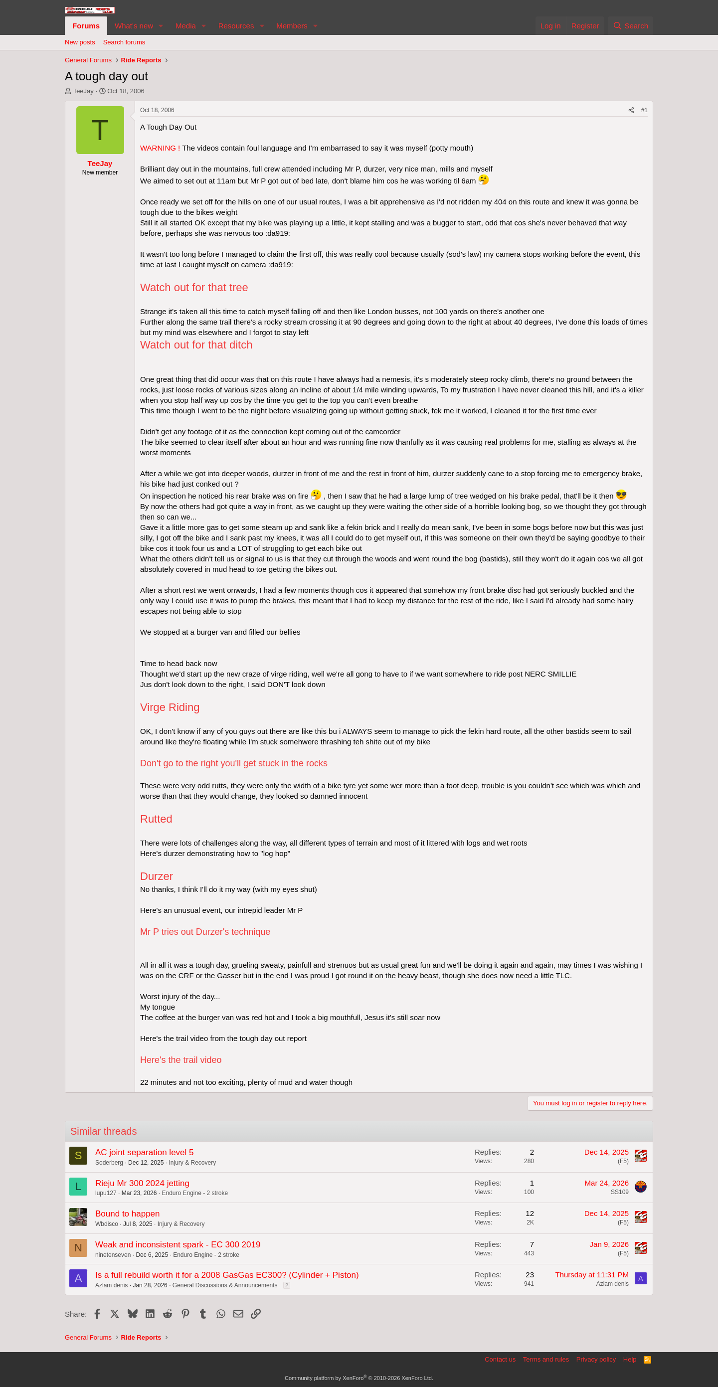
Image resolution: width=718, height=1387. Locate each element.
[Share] (631, 110)
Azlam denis (111, 1285)
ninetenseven (113, 1254)
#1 (644, 110)
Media (186, 25)
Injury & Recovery (192, 1162)
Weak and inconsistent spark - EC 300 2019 (177, 1244)
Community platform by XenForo (359, 1378)
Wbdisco (106, 1223)
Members (292, 25)
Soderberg (109, 1162)
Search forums (124, 42)
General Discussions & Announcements (225, 1285)
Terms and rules (546, 1359)
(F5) (623, 1161)
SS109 (620, 1192)
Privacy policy (596, 1359)
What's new (134, 25)
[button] (161, 25)
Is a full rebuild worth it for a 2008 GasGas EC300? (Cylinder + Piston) (227, 1275)
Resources (236, 25)
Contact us (500, 1359)
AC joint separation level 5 (144, 1152)
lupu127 (106, 1193)
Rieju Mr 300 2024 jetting (142, 1183)
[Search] (630, 25)
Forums (86, 25)
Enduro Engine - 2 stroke (195, 1193)
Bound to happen (127, 1213)
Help (630, 1359)
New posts (80, 42)
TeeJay (83, 91)
